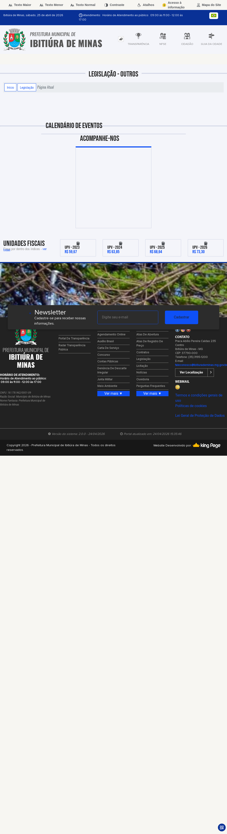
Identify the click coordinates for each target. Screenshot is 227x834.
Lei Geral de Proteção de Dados (200, 415)
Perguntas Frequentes (150, 386)
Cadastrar (181, 317)
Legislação (27, 87)
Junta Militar (104, 379)
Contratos (142, 352)
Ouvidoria (142, 379)
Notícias (141, 372)
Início (10, 87)
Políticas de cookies (191, 406)
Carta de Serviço (108, 348)
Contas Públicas (107, 361)
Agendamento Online (111, 334)
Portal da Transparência (74, 338)
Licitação (142, 366)
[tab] (121, 39)
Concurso (103, 355)
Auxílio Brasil (105, 341)
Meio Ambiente (107, 386)
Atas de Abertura (147, 334)
